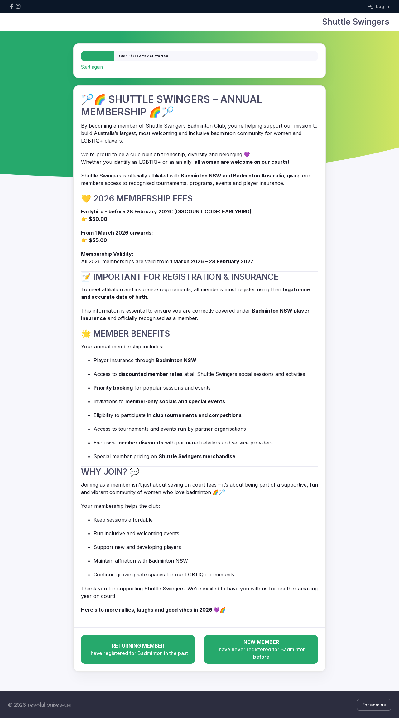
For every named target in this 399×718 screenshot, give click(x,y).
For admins (374, 704)
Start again (92, 67)
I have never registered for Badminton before (261, 649)
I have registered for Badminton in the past (138, 649)
